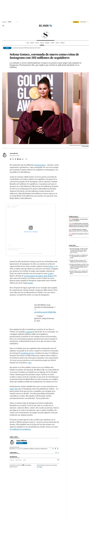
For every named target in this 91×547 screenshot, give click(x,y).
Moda (28, 42)
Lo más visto (72, 245)
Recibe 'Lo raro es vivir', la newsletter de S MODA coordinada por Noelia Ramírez (29, 448)
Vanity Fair (14, 389)
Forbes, (51, 266)
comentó (29, 332)
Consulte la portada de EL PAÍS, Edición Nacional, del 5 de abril (26, 47)
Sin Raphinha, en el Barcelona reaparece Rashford (78, 220)
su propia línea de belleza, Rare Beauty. (38, 276)
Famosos (42, 42)
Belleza (37, 42)
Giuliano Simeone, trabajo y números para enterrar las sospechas (78, 230)
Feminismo (47, 42)
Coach (50, 273)
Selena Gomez (40, 165)
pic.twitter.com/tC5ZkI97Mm (45, 312)
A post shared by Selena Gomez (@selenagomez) (30, 253)
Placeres (52, 42)
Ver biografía (21, 443)
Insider (30, 283)
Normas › (57, 452)
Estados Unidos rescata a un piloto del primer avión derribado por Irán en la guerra (79, 272)
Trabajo (57, 42)
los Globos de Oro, (28, 353)
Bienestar (62, 42)
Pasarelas (32, 42)
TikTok (24, 460)
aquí (41, 466)
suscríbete (75, 22)
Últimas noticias (73, 216)
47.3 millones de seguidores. (20, 429)
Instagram (12, 460)
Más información (14, 466)
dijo (29, 363)
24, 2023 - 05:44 (14, 155)
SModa (45, 35)
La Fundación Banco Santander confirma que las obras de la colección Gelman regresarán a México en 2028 (79, 225)
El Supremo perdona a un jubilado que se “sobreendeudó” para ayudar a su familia (79, 256)
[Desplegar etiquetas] (58, 460)
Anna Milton (14, 153)
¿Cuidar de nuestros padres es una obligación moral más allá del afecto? (78, 261)
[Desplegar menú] (3, 26)
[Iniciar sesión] (84, 22)
